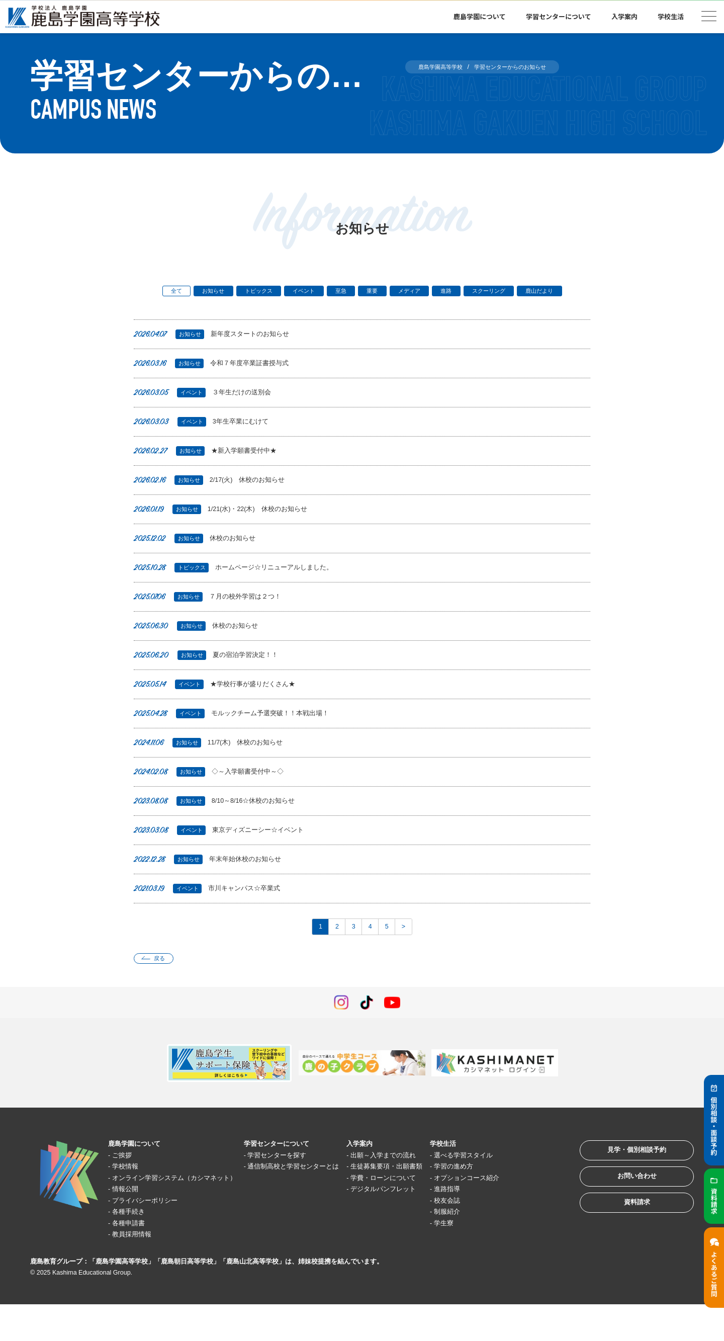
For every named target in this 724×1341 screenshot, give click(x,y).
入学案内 (624, 16)
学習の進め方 (504, 1191)
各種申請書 (134, 1259)
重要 (402, 292)
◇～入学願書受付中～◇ (215, 791)
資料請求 (625, 1241)
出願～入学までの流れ (425, 1180)
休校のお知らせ (198, 557)
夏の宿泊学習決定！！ (211, 674)
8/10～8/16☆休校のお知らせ (222, 820)
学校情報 (130, 1191)
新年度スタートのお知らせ (218, 353)
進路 (488, 292)
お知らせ (216, 292)
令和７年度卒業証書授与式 (218, 382)
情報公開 (130, 1225)
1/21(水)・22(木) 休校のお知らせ (229, 528)
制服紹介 (497, 1248)
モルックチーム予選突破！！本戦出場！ (241, 732)
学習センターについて (558, 16)
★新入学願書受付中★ (211, 470)
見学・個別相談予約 (626, 1179)
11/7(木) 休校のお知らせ (215, 762)
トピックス (269, 292)
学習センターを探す (304, 1180)
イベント (322, 292)
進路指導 (497, 1225)
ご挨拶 (126, 1180)
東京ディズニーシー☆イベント (226, 849)
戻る (164, 982)
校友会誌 (497, 1236)
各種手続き (134, 1248)
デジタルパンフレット (425, 1225)
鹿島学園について (480, 16)
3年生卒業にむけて (206, 441)
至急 (365, 292)
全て (172, 292)
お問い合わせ (625, 1210)
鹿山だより (362, 309)
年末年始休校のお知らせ (213, 878)
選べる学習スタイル (516, 1180)
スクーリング (538, 292)
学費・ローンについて (425, 1214)
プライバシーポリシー (153, 1236)
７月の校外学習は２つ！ (213, 616)
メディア (445, 292)
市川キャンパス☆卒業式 (213, 907)
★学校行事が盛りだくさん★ (221, 703)
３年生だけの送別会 (207, 411)
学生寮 (493, 1259)
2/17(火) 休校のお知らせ (216, 499)
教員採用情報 (137, 1271)
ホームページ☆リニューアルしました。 (243, 587)
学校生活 (671, 16)
